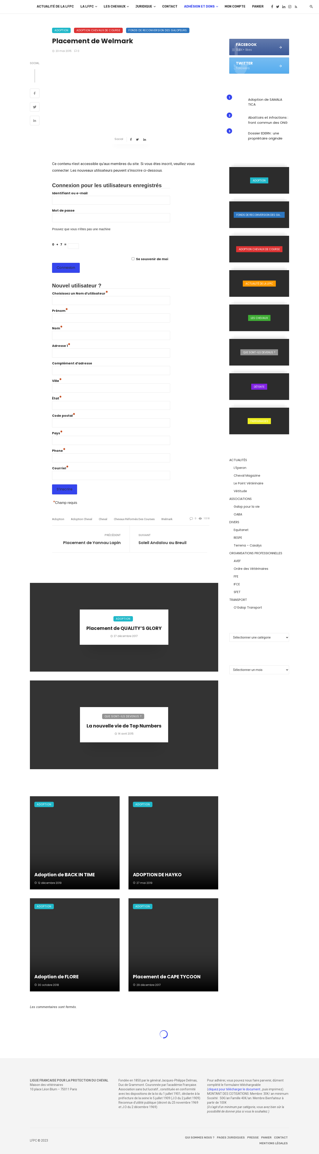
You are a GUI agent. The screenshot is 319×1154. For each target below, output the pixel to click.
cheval (103, 519)
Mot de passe (63, 210)
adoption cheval (81, 519)
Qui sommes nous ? (199, 1137)
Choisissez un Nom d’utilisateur (80, 293)
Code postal (63, 415)
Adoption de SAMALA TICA (265, 102)
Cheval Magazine (247, 475)
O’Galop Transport (248, 607)
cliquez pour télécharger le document (234, 1089)
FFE (236, 576)
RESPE (238, 537)
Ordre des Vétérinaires (251, 568)
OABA (238, 514)
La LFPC (87, 6)
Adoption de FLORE (56, 976)
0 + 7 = (60, 244)
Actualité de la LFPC (55, 6)
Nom (57, 328)
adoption (58, 519)
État (57, 398)
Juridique (143, 6)
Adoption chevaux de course (98, 30)
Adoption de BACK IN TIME (64, 874)
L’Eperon (240, 468)
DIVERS (234, 522)
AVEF (237, 561)
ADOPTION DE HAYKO (157, 874)
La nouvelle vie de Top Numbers (124, 726)
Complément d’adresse (72, 363)
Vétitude (240, 491)
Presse (253, 1137)
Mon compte (235, 6)
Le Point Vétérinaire (248, 483)
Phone (59, 450)
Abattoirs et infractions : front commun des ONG (268, 120)
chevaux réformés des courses (134, 519)
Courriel (60, 468)
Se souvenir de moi (152, 259)
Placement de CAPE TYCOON (166, 976)
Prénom (60, 311)
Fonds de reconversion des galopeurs (157, 30)
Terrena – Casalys (248, 545)
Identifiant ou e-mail (70, 193)
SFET (237, 592)
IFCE (237, 584)
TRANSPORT (238, 600)
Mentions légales (273, 1143)
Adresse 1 (61, 346)
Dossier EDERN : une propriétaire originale (265, 136)
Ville (57, 381)
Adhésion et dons (199, 6)
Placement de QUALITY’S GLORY (124, 628)
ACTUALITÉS (238, 460)
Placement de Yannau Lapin (92, 542)
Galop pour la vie (247, 506)
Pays (57, 433)
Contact (169, 6)
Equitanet (241, 530)
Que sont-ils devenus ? (123, 716)
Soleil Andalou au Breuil (162, 542)
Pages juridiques (231, 1137)
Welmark (167, 519)
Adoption (61, 30)
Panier (258, 6)
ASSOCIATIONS (240, 499)
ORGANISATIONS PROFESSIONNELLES (255, 553)
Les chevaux (115, 6)
